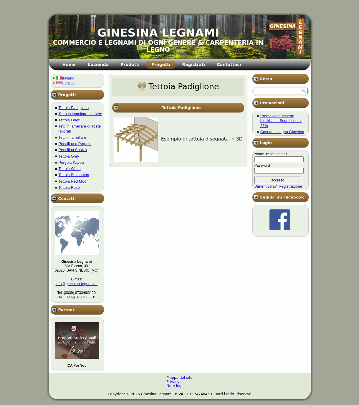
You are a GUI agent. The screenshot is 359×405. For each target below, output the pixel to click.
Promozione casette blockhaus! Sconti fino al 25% (281, 121)
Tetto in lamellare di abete (80, 114)
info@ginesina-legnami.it (77, 284)
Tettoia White (70, 168)
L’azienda (98, 64)
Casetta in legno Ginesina (282, 132)
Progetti (160, 64)
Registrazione (290, 186)
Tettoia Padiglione (74, 107)
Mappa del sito (180, 378)
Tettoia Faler (69, 120)
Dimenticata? (265, 186)
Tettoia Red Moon (74, 181)
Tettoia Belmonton (74, 175)
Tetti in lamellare (72, 137)
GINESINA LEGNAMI (158, 32)
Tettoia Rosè (69, 187)
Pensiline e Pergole (75, 143)
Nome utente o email (270, 154)
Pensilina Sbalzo (73, 150)
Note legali (176, 386)
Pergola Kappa (71, 162)
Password (262, 165)
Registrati (193, 64)
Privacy (173, 382)
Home (69, 64)
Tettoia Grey (69, 156)
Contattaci (229, 64)
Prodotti (130, 64)
